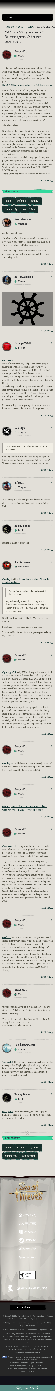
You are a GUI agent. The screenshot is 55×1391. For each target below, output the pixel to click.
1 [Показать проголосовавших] (51, 51)
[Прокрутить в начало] (18, 1388)
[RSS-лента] (4, 27)
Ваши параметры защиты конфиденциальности (29, 1357)
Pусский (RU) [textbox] (23, 1307)
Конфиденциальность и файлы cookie (26, 1363)
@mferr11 (6, 937)
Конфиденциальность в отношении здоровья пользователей (27, 1369)
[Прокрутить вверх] (21, 1388)
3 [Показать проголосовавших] (51, 428)
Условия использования (26, 1360)
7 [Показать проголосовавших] (51, 219)
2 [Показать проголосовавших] (51, 276)
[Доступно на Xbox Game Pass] (27, 1249)
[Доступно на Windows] (27, 1232)
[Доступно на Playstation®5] (27, 1224)
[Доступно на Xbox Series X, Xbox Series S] (27, 1215)
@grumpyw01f (9, 672)
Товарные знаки (35, 1365)
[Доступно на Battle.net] (27, 1257)
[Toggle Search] (48, 17)
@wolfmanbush (9, 846)
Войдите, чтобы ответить (13, 191)
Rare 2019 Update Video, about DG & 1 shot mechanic (27, 85)
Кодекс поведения (18, 1365)
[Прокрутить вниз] (33, 1388)
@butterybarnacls (10, 806)
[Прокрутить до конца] (37, 1388)
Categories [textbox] (9, 17)
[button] (25, 17)
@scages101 (7, 360)
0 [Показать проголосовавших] (51, 655)
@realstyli (7, 579)
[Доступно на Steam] (27, 1241)
